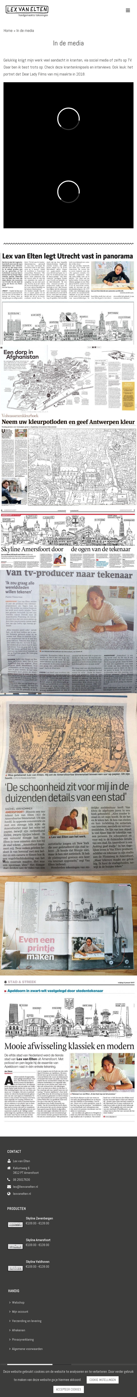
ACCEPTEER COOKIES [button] (68, 1389)
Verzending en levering (25, 1321)
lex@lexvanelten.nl (25, 1187)
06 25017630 (21, 1180)
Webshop (16, 1302)
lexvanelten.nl (22, 1194)
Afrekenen (17, 1330)
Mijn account (18, 1311)
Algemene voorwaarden (26, 1349)
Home (8, 30)
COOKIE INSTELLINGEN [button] (102, 1380)
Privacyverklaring (21, 1339)
